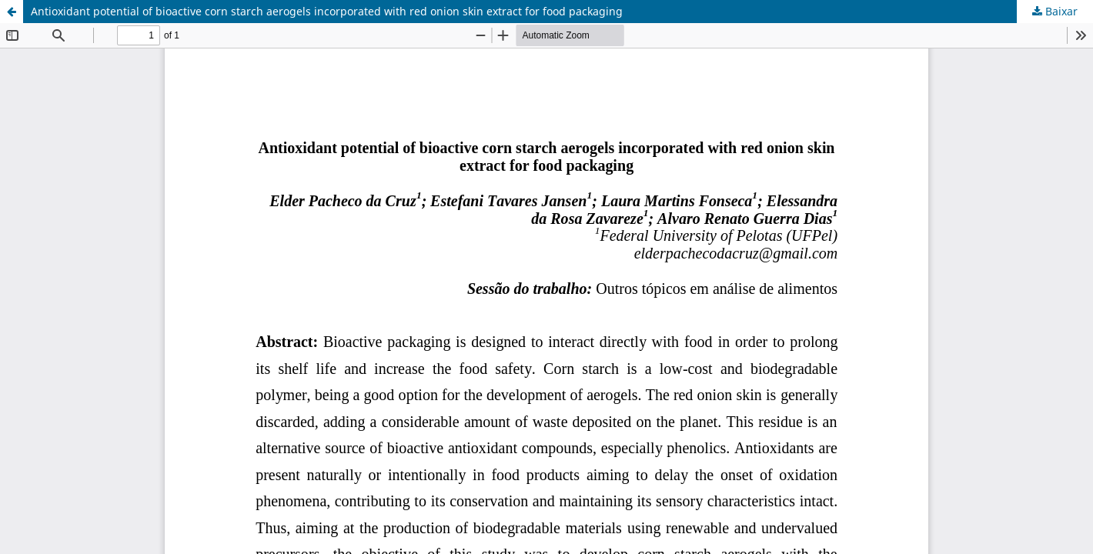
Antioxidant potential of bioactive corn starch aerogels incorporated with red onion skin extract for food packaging (327, 11)
